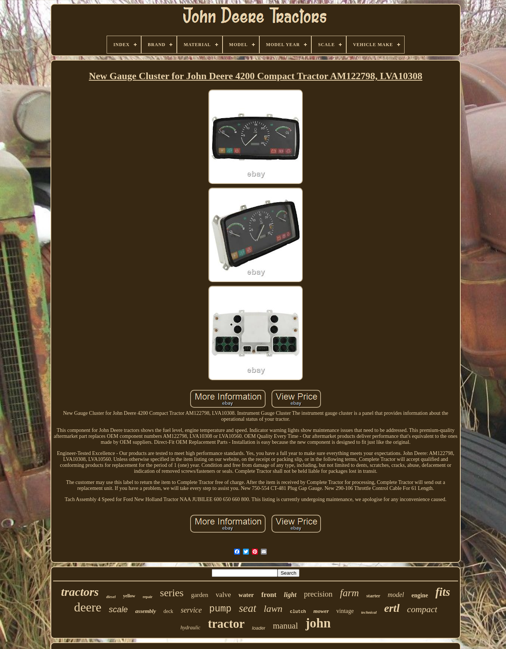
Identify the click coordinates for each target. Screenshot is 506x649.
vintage (345, 611)
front (268, 594)
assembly (145, 611)
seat (247, 608)
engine (420, 595)
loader (258, 628)
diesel (111, 596)
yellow (129, 595)
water (246, 594)
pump (220, 609)
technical (369, 612)
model (396, 594)
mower (321, 611)
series (172, 592)
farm (349, 592)
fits (442, 591)
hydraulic (191, 627)
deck (168, 611)
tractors (79, 591)
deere (87, 607)
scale (118, 609)
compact (422, 609)
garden (199, 594)
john (318, 623)
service (191, 610)
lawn (273, 608)
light (290, 594)
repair (147, 597)
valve (223, 594)
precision (318, 594)
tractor (226, 623)
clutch (298, 611)
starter (373, 595)
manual (285, 625)
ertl (392, 608)
